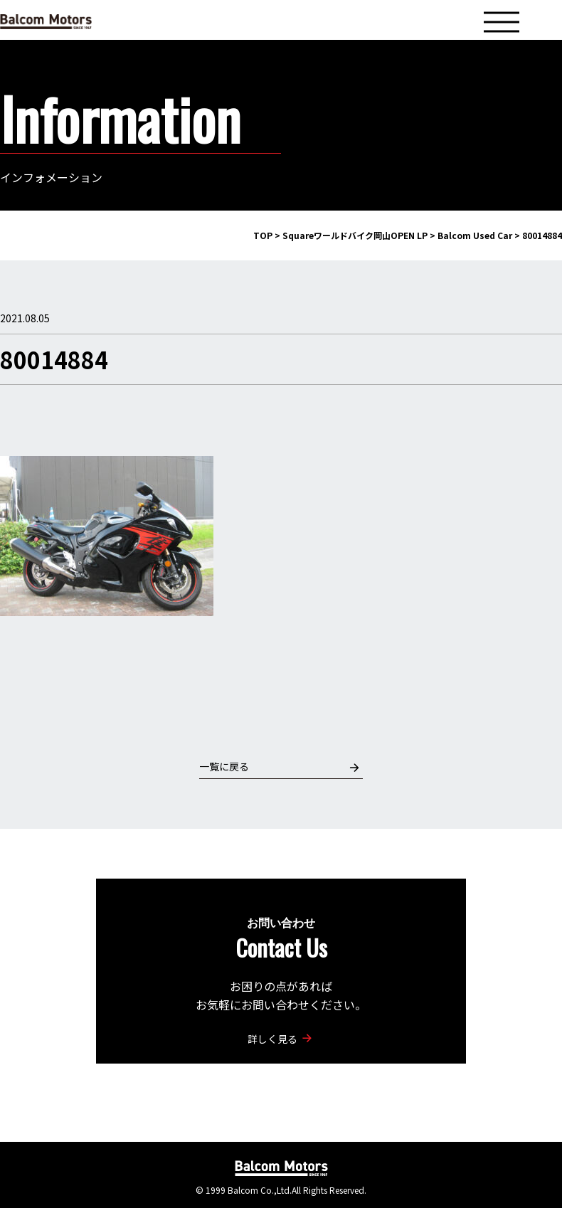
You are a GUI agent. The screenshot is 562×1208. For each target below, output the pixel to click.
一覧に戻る (279, 766)
